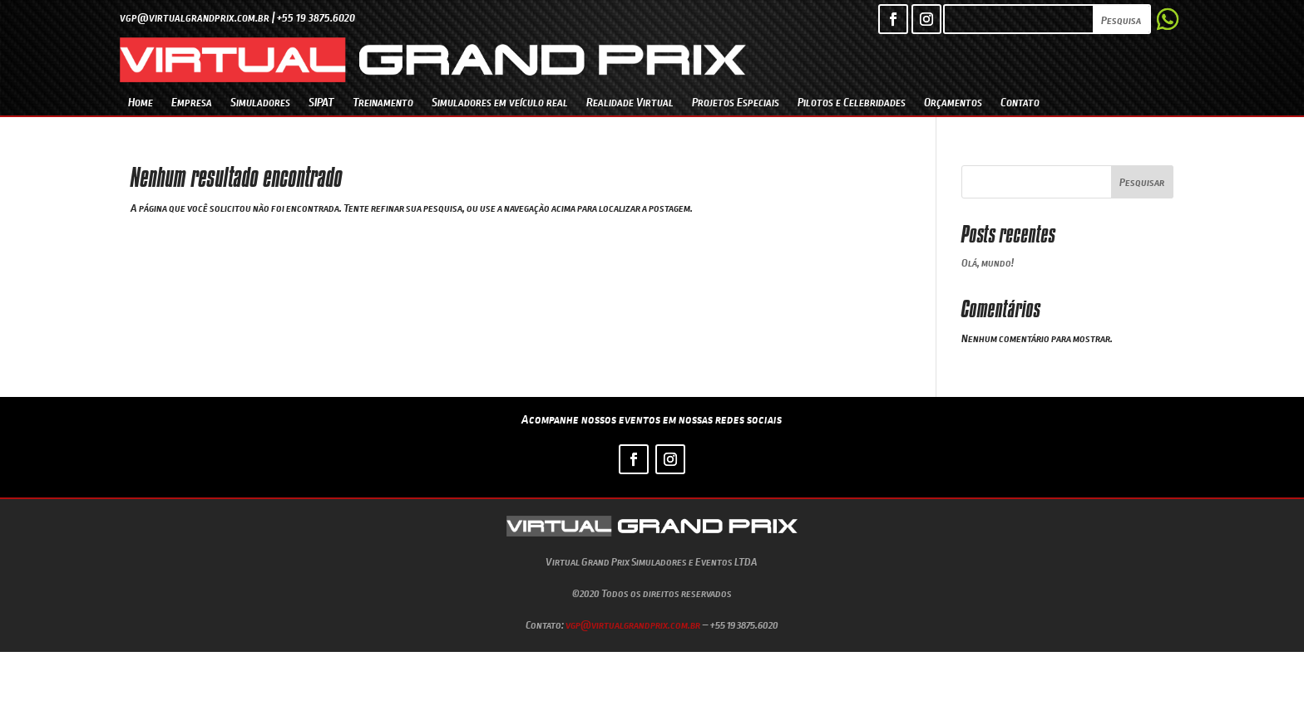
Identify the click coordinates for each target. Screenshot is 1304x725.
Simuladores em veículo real (500, 102)
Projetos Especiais (735, 102)
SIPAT (321, 102)
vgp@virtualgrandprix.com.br (633, 624)
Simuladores (260, 102)
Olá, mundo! (987, 262)
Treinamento (383, 102)
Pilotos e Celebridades (852, 102)
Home (140, 102)
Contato (1020, 102)
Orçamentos (953, 102)
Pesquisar (1141, 182)
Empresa (191, 102)
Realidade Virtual (630, 102)
